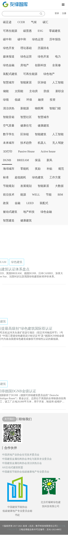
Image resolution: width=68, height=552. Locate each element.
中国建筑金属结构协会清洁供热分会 (22, 463)
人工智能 (58, 82)
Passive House (26, 151)
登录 (57, 13)
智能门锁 (55, 108)
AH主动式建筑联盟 (12, 467)
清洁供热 (8, 108)
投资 (52, 99)
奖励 (38, 168)
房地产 (24, 65)
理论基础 (26, 48)
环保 (29, 99)
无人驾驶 (58, 142)
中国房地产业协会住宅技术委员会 (20, 455)
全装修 (56, 65)
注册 (64, 13)
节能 (49, 194)
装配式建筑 (10, 73)
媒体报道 (8, 56)
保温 (38, 160)
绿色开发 (8, 48)
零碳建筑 (54, 30)
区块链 (42, 82)
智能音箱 (8, 117)
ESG (40, 30)
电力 (58, 56)
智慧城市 (8, 82)
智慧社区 (26, 117)
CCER (21, 22)
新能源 (24, 108)
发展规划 (26, 185)
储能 (6, 91)
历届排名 (43, 48)
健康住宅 (26, 125)
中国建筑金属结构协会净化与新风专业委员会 (27, 459)
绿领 (6, 99)
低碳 (17, 99)
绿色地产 (49, 73)
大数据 (59, 185)
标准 (6, 177)
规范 (61, 168)
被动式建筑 (10, 211)
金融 (17, 203)
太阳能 (19, 91)
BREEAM (23, 160)
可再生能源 (10, 30)
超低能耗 (20, 177)
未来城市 (8, 142)
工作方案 (55, 177)
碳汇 (45, 22)
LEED (30, 203)
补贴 (49, 168)
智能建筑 (40, 134)
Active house (48, 151)
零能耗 (24, 168)
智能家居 (26, 82)
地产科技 (29, 211)
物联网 (39, 108)
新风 (49, 160)
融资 (41, 99)
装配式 (44, 203)
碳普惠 (27, 30)
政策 (6, 203)
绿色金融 (8, 65)
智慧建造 (8, 220)
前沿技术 (8, 194)
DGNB (7, 160)
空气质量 (8, 125)
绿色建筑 (37, 177)
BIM (60, 194)
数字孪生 (8, 134)
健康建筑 (43, 125)
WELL (36, 194)
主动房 (33, 91)
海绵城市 (8, 168)
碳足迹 (7, 22)
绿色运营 (37, 39)
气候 (34, 22)
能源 (23, 194)
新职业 (59, 91)
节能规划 (8, 185)
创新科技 (40, 65)
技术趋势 (26, 142)
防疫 (46, 91)
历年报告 (55, 39)
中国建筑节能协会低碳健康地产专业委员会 (25, 472)
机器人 (42, 142)
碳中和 (7, 39)
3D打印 (7, 151)
